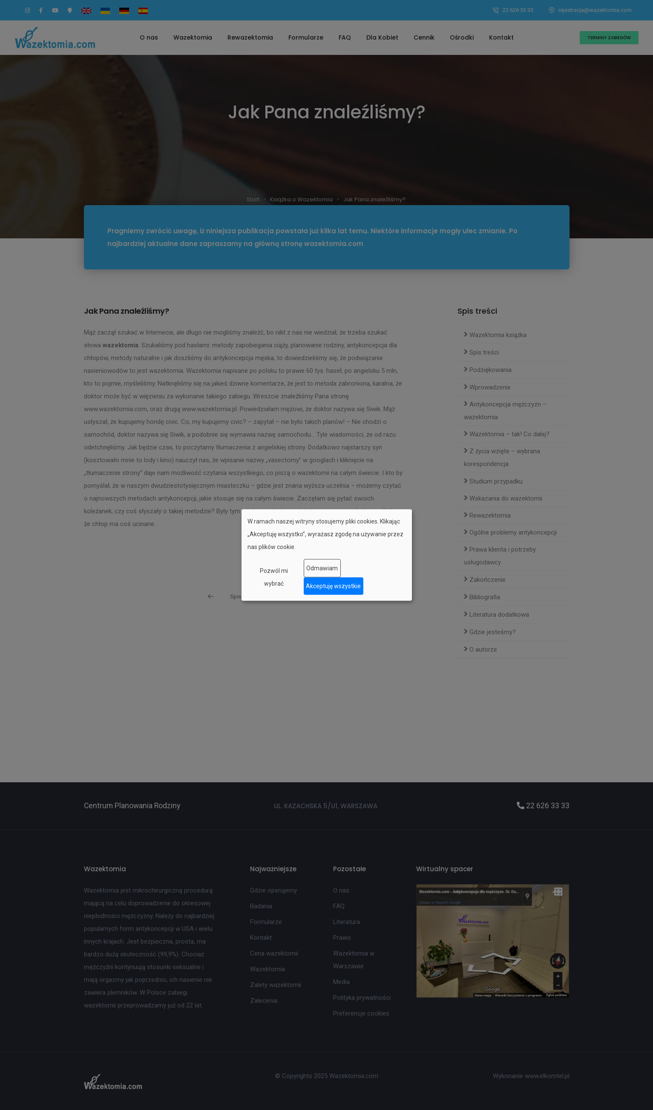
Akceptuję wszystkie (333, 586)
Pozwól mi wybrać (274, 576)
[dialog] (327, 555)
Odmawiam (322, 568)
